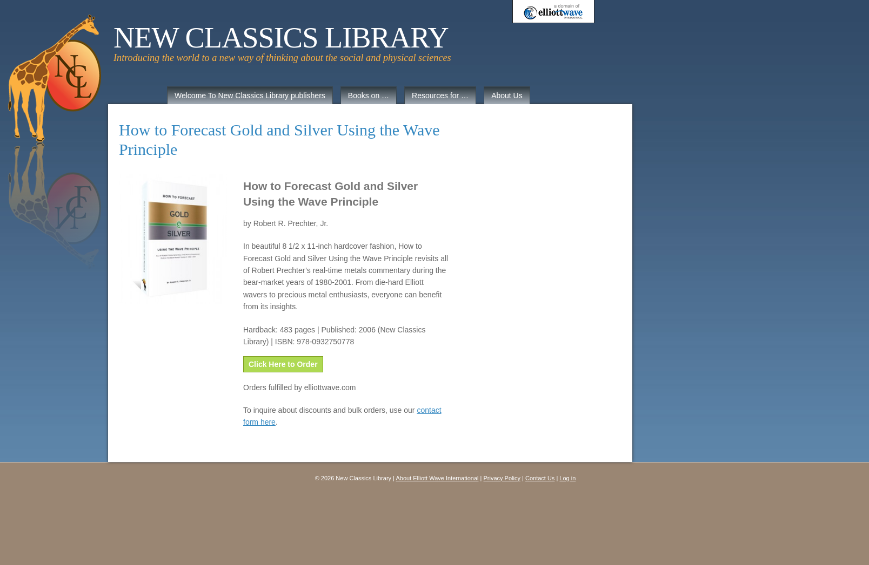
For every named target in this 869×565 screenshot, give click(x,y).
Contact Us (539, 478)
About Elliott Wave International (437, 478)
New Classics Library (281, 38)
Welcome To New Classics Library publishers (250, 95)
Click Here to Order (283, 364)
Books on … (368, 95)
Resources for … (440, 95)
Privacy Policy (502, 478)
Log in (567, 478)
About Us (507, 95)
